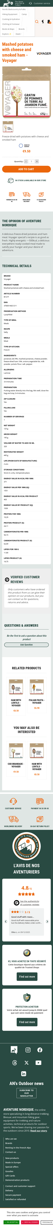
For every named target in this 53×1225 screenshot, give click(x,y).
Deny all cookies (30, 1222)
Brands (8, 1143)
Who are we (11, 1138)
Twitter (26, 1062)
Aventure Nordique (18, 1110)
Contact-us (10, 1152)
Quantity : (19, 161)
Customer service (13, 808)
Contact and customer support (20, 1186)
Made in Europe (13, 1162)
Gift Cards (10, 1175)
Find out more (27, 976)
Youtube (38, 1062)
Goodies (9, 1171)
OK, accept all (11, 1222)
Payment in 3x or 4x (11, 200)
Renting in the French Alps (18, 1147)
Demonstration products (17, 1180)
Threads (15, 1062)
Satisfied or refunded (15, 1199)
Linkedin (24, 1073)
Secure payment (13, 1195)
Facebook (40, 1050)
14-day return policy (41, 200)
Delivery (9, 1190)
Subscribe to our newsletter (26, 1093)
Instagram (28, 1050)
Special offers (11, 1166)
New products (12, 1158)
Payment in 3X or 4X (40, 808)
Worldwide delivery (26, 200)
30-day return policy (39, 826)
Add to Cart (26, 169)
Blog (14, 1049)
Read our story (38, 1130)
